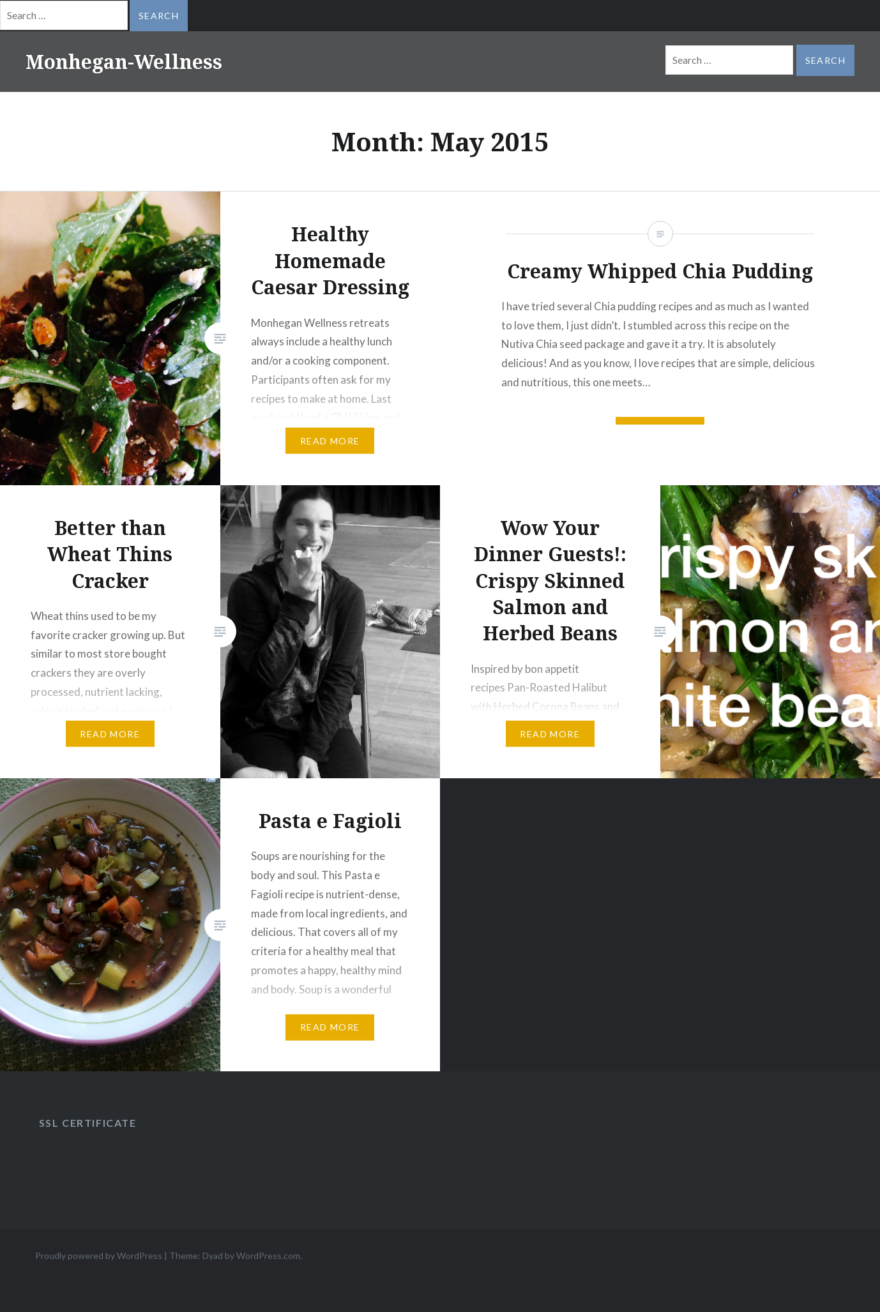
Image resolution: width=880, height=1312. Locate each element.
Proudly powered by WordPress (98, 1255)
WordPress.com (268, 1255)
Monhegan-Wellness (124, 62)
